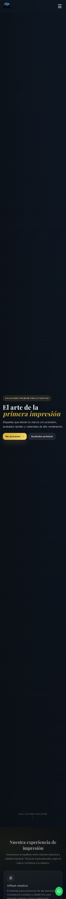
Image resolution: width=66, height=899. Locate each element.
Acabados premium (42, 436)
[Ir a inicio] (7, 6)
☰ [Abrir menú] (60, 6)
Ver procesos (14, 436)
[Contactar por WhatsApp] (59, 891)
